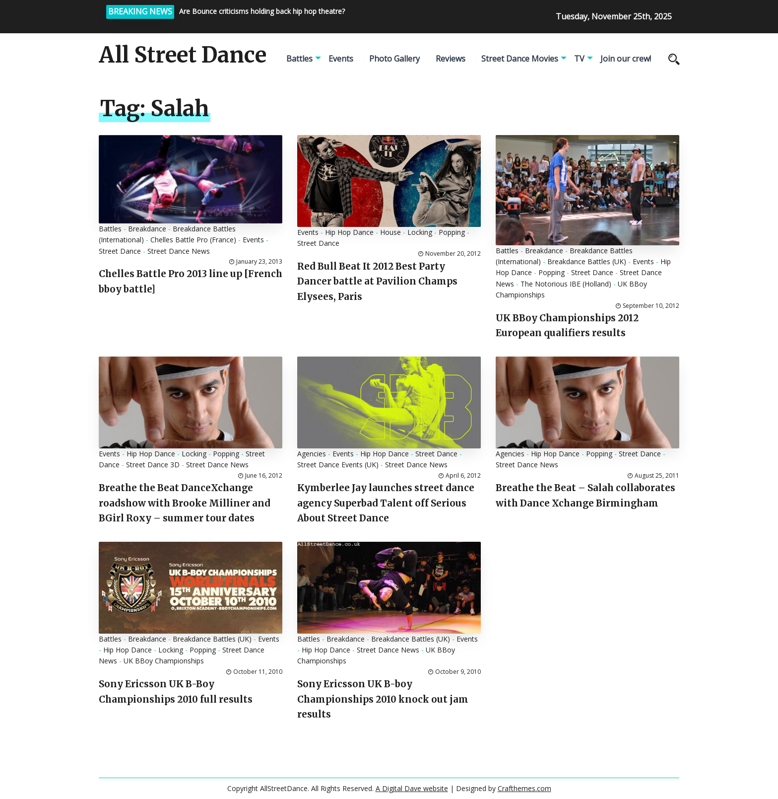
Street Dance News (178, 251)
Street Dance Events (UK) (338, 464)
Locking (419, 232)
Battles (299, 58)
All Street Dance (182, 55)
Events (340, 58)
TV (579, 58)
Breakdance (147, 228)
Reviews (450, 58)
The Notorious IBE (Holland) (565, 284)
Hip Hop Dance (349, 232)
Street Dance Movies (519, 58)
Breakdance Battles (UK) (586, 261)
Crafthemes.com (524, 788)
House (390, 232)
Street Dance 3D (153, 464)
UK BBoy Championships (164, 660)
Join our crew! (625, 58)
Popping (452, 232)
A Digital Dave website (412, 788)
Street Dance (120, 251)
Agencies (311, 453)
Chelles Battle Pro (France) (193, 239)
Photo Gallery (394, 58)
